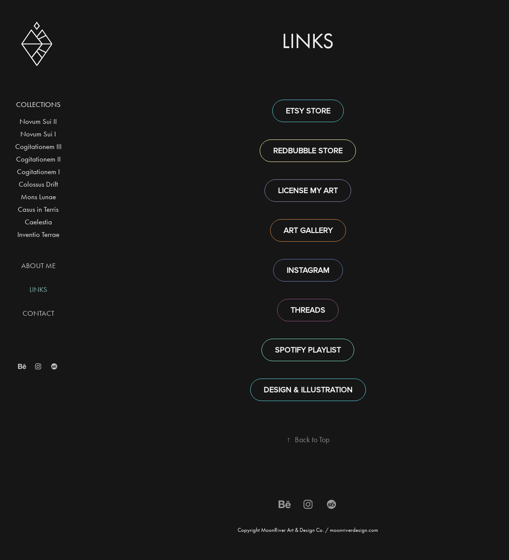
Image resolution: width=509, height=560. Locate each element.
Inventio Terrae (38, 234)
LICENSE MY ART (308, 190)
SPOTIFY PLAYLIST (308, 349)
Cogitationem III (38, 146)
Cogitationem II (38, 159)
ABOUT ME (38, 265)
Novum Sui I (38, 133)
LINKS (38, 289)
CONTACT (38, 313)
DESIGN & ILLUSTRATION (308, 389)
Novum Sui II (38, 121)
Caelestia (38, 221)
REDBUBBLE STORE (308, 150)
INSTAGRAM (308, 270)
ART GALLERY (308, 230)
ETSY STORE (308, 110)
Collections (38, 104)
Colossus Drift (38, 184)
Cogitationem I (38, 171)
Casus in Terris (38, 209)
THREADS (307, 309)
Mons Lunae (38, 196)
